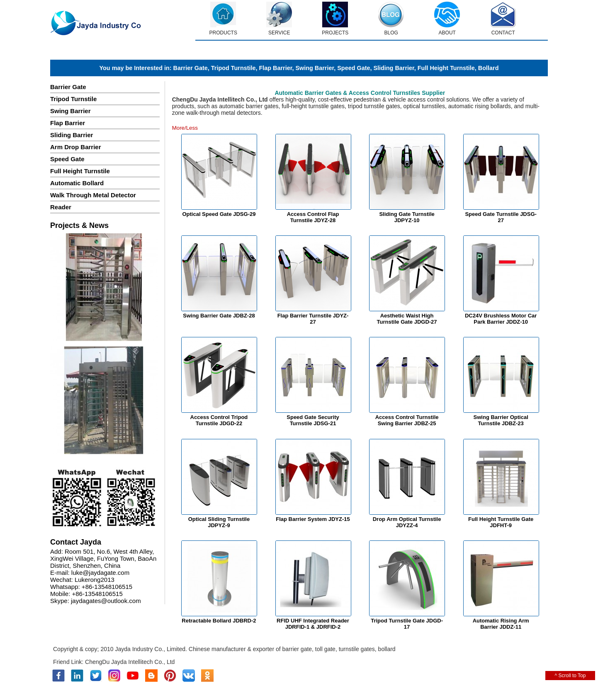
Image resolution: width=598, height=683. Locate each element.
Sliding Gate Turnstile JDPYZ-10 (406, 217)
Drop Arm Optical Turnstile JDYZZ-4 (407, 522)
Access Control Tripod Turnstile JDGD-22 (219, 420)
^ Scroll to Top (570, 675)
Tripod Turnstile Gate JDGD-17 (407, 624)
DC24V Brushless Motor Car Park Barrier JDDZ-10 (501, 318)
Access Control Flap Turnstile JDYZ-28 (313, 217)
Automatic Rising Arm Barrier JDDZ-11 (501, 624)
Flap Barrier (275, 68)
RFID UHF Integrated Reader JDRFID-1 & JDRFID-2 (313, 624)
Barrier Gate (190, 68)
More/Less (185, 128)
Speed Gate (353, 68)
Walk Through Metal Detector (93, 195)
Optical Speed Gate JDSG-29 (218, 214)
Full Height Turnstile (446, 68)
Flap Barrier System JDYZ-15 (313, 519)
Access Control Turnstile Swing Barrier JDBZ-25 (407, 420)
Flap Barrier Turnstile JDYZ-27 (313, 318)
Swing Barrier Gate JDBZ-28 (219, 315)
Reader (60, 207)
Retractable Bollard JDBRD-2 (219, 621)
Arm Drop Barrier (75, 146)
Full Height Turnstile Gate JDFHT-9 (500, 522)
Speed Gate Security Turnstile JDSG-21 (313, 420)
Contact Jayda (75, 542)
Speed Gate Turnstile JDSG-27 (500, 217)
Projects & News (79, 225)
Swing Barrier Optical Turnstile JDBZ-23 (501, 420)
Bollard (488, 68)
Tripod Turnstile (233, 68)
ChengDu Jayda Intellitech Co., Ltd (130, 662)
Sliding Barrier (393, 68)
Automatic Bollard (77, 182)
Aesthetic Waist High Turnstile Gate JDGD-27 (407, 318)
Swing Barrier (314, 68)
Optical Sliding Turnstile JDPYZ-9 (219, 522)
